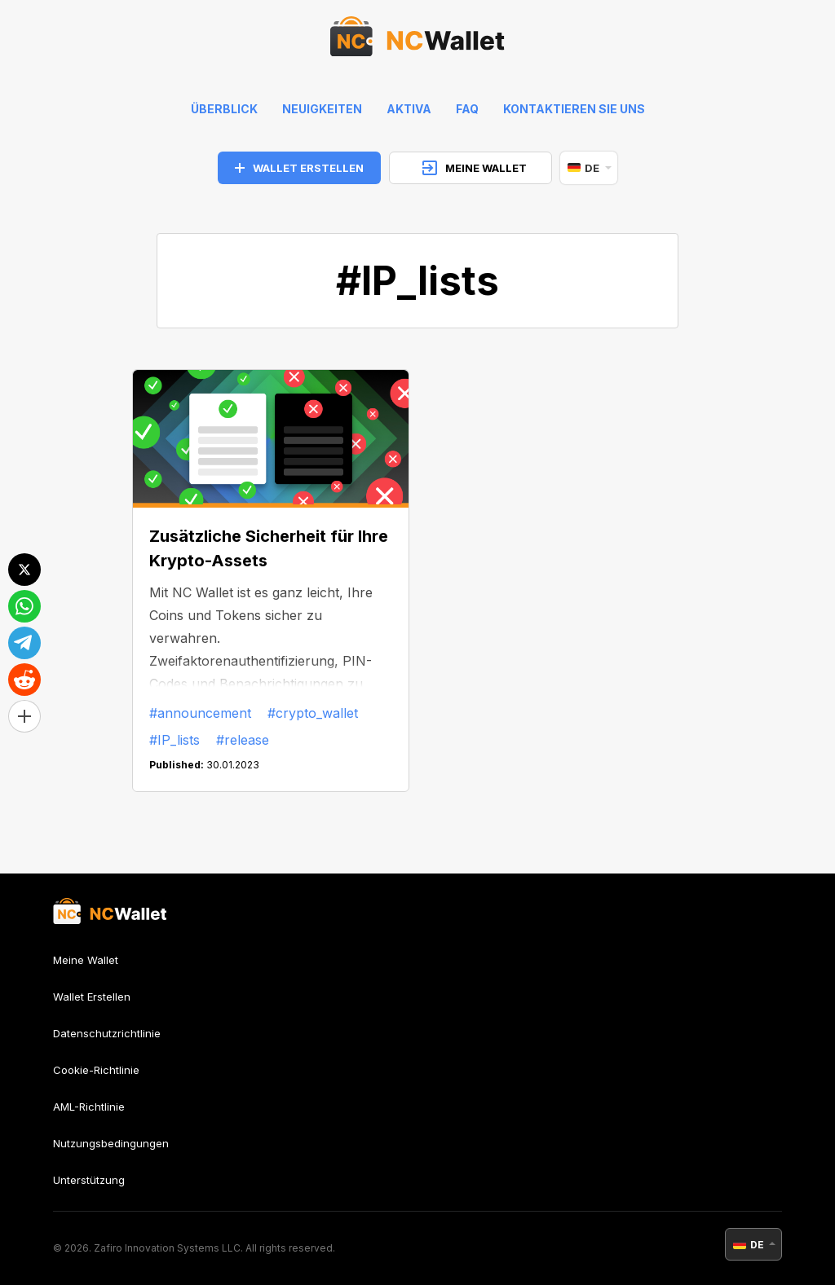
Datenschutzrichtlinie (107, 1033)
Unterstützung (89, 1179)
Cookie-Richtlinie (96, 1069)
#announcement (200, 713)
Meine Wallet (85, 960)
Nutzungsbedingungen (111, 1143)
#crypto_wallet (312, 713)
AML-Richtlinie (89, 1106)
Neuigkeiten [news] (322, 109)
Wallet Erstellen (91, 996)
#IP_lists (174, 740)
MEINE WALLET (474, 168)
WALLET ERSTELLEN (299, 167)
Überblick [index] (224, 109)
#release (242, 740)
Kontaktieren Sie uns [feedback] (574, 109)
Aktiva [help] (409, 109)
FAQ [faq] (467, 109)
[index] (417, 40)
